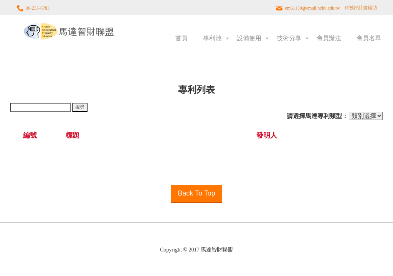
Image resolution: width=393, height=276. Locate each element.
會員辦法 (329, 38)
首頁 (181, 38)
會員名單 (369, 38)
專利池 (212, 38)
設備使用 (249, 38)
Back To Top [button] (196, 193)
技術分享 (289, 38)
